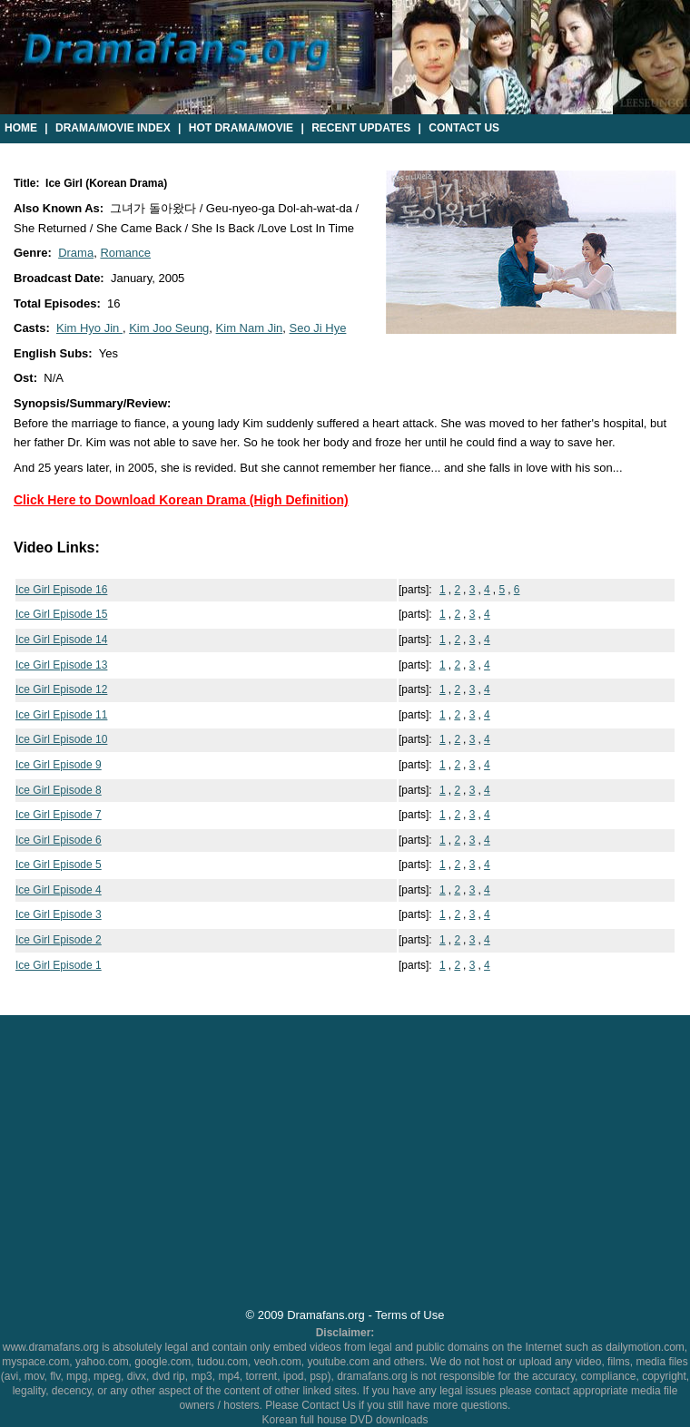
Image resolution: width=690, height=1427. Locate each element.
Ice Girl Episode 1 (58, 965)
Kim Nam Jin (249, 328)
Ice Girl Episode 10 (61, 739)
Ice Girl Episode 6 (58, 840)
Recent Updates (360, 128)
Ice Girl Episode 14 (61, 639)
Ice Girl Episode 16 (61, 589)
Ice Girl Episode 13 (61, 665)
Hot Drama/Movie (241, 128)
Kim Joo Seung (169, 328)
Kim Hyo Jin (89, 328)
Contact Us (464, 128)
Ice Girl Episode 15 (61, 614)
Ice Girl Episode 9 (58, 764)
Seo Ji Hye (318, 328)
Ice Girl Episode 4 (58, 890)
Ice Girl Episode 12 (61, 689)
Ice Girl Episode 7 (58, 814)
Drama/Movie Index (113, 128)
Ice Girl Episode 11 (61, 715)
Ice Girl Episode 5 (58, 864)
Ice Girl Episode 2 (58, 939)
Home (21, 128)
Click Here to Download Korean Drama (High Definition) (181, 500)
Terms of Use (409, 1315)
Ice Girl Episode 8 (58, 790)
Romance (125, 252)
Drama (76, 252)
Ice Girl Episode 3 (58, 914)
